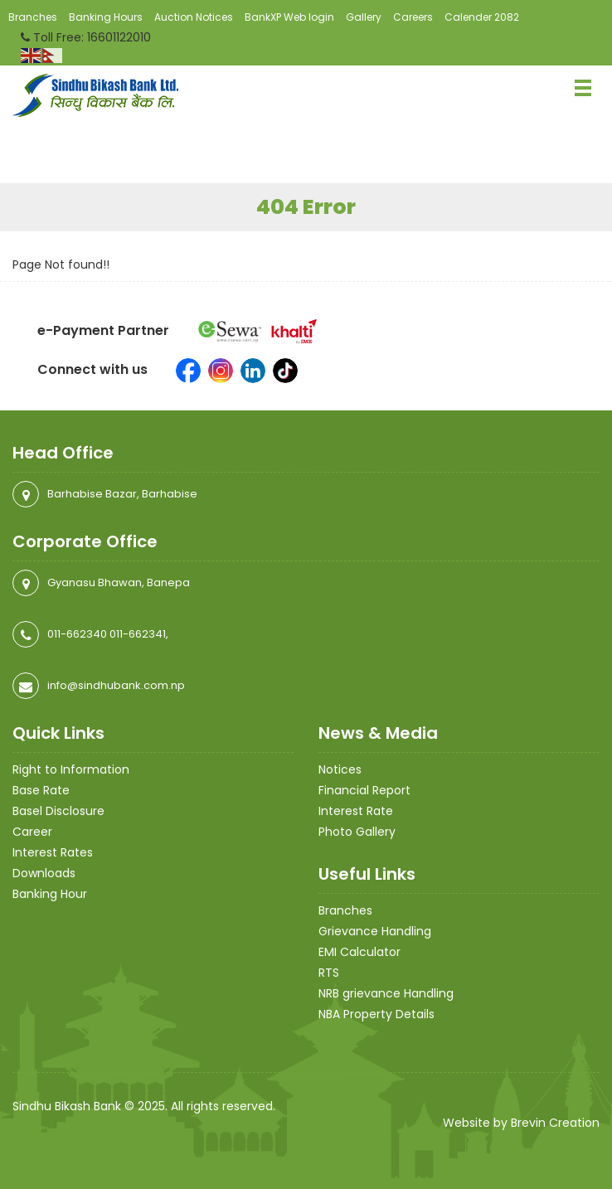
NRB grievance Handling (386, 993)
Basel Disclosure (58, 811)
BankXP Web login (289, 17)
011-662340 (77, 634)
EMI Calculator (359, 952)
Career (32, 831)
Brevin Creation (555, 1122)
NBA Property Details (376, 1014)
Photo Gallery (357, 831)
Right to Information (70, 769)
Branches (32, 17)
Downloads (43, 873)
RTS (328, 972)
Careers (413, 17)
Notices (340, 769)
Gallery (363, 17)
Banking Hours (106, 17)
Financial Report (364, 790)
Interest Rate (355, 811)
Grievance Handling (374, 931)
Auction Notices (193, 17)
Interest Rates (52, 852)
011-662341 (137, 634)
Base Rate (41, 790)
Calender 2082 (481, 17)
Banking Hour (49, 894)
